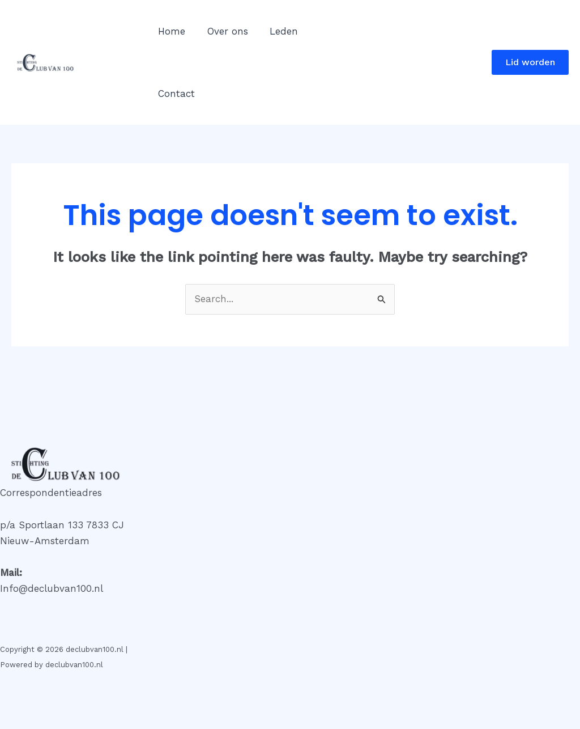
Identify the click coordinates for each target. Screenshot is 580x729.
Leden (277, 31)
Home (170, 31)
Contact (175, 93)
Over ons (223, 31)
